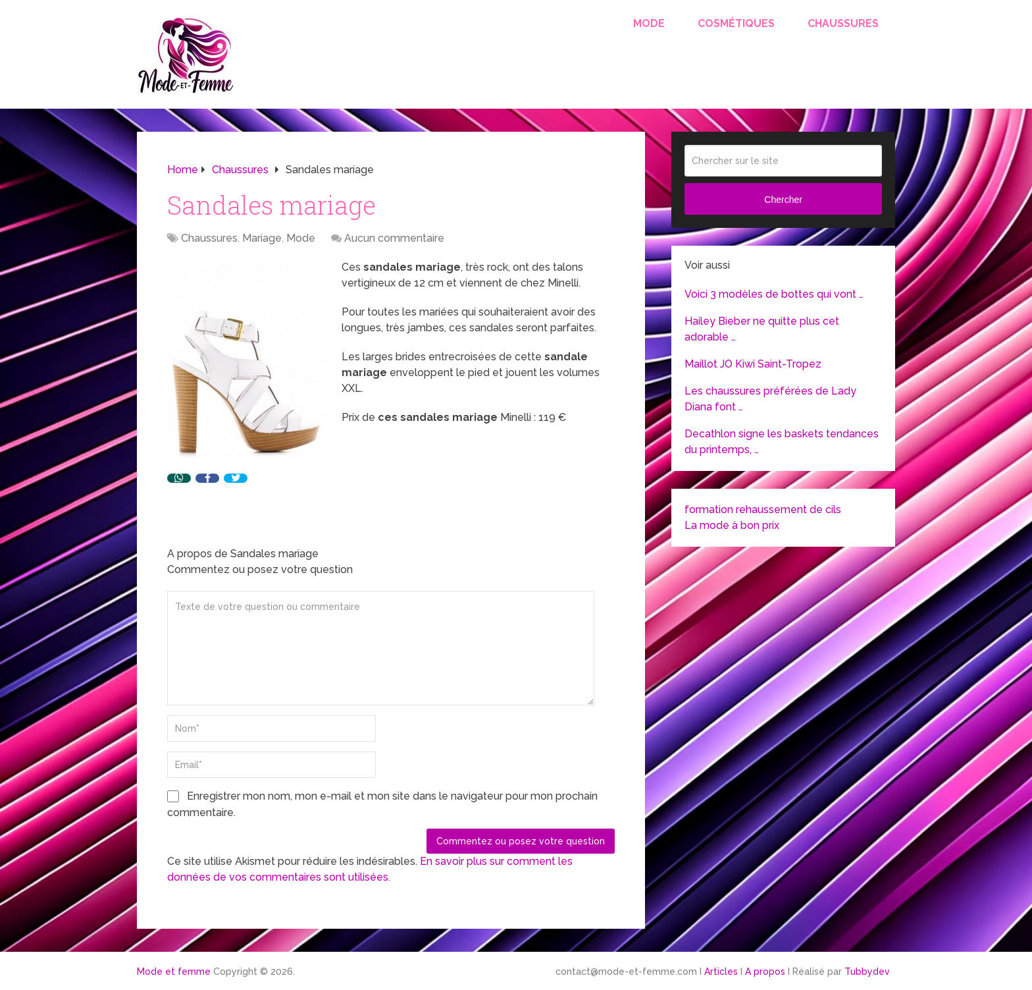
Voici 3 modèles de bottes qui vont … (774, 294)
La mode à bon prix (731, 525)
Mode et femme (174, 971)
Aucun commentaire (394, 238)
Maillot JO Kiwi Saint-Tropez (752, 364)
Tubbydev (867, 971)
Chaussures (843, 23)
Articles (721, 971)
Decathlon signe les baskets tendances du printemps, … (781, 441)
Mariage (262, 238)
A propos (765, 971)
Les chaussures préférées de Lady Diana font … (770, 399)
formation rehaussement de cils (762, 509)
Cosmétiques (736, 23)
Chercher (783, 199)
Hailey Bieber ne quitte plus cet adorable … (761, 329)
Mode (649, 23)
